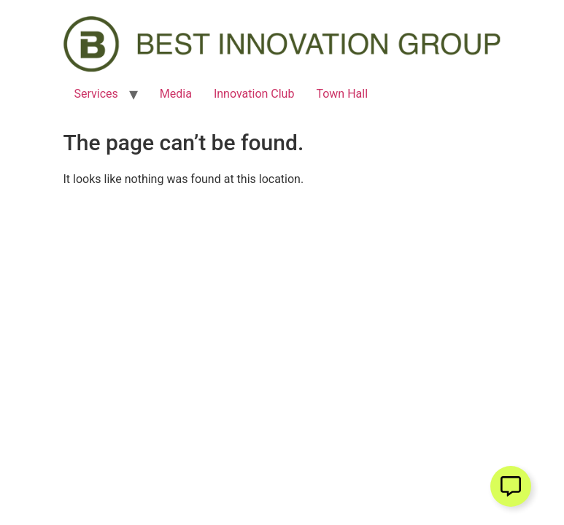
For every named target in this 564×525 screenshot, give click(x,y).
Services (96, 94)
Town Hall (342, 94)
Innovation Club (254, 94)
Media (176, 94)
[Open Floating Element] (510, 486)
